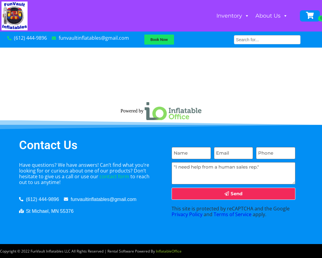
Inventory (232, 15)
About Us (271, 15)
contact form (114, 176)
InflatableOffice (169, 251)
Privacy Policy (187, 214)
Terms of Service (232, 214)
